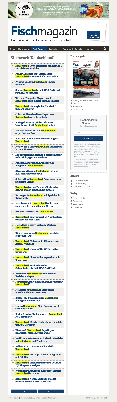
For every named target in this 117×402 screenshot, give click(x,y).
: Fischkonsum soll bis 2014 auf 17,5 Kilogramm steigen (38, 364)
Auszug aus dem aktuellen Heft (85, 100)
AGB (93, 164)
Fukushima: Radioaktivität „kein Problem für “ (39, 283)
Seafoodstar (54, 49)
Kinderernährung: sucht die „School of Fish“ (37, 234)
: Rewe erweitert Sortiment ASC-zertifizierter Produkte (39, 67)
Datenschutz (25, 398)
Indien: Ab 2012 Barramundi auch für (34, 348)
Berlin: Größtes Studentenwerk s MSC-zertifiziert (39, 315)
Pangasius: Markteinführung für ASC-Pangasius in (35, 164)
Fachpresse (77, 201)
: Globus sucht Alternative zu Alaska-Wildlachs (37, 242)
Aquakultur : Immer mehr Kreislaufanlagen (35, 275)
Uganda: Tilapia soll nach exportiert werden (35, 132)
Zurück (23, 391)
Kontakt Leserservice (82, 186)
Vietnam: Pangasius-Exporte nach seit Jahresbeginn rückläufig (37, 99)
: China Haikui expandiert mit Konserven (37, 259)
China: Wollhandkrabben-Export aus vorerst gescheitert (34, 115)
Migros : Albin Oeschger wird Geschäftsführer (37, 307)
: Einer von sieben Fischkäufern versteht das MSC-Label (38, 218)
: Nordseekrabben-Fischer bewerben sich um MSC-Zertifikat (35, 380)
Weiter (50, 391)
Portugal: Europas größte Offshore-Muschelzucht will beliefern (36, 124)
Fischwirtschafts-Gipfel (72, 49)
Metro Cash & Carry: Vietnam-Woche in (35, 226)
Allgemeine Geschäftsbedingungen (46, 398)
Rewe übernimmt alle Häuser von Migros (36, 140)
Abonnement (78, 106)
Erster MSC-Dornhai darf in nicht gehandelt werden (36, 299)
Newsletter (90, 49)
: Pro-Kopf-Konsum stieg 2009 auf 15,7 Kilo (37, 356)
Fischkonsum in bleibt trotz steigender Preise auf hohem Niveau (36, 205)
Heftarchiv (77, 103)
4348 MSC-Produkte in (34, 211)
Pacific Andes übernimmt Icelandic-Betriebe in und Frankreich (39, 339)
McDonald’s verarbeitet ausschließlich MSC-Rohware (34, 291)
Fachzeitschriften (80, 198)
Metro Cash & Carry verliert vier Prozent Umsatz (38, 148)
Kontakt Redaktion (81, 181)
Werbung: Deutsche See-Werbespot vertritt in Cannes (38, 372)
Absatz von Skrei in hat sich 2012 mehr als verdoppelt (36, 172)
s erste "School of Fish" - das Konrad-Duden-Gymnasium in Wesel (36, 188)
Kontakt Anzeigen (81, 183)
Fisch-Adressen (39, 49)
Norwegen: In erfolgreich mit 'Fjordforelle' (37, 196)
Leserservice (78, 204)
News (12, 49)
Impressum (77, 207)
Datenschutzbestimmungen (81, 166)
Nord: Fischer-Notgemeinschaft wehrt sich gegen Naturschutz (38, 156)
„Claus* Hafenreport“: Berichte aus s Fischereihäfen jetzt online (36, 75)
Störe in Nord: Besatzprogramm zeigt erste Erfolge (38, 180)
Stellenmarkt (23, 49)
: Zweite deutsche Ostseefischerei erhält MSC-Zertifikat (35, 267)
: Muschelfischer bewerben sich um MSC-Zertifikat (38, 323)
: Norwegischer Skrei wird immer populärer (35, 107)
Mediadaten (78, 109)
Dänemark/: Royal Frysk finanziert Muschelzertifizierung (34, 331)
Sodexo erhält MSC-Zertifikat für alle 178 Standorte (37, 91)
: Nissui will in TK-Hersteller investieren (36, 250)
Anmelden (88, 138)
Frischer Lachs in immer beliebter (35, 83)
